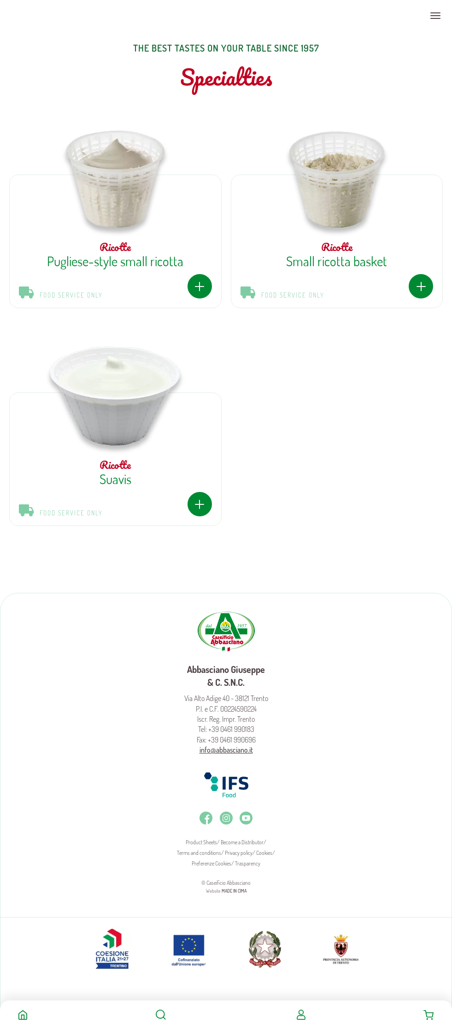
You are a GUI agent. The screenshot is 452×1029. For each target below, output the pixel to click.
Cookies (264, 852)
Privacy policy (238, 852)
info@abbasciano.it (226, 749)
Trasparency (247, 863)
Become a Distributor (242, 842)
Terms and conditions (199, 852)
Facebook (206, 818)
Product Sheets (201, 842)
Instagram (226, 818)
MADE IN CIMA (234, 891)
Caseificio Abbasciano (43, 15)
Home (22, 1015)
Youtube (246, 818)
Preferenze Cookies (211, 863)
